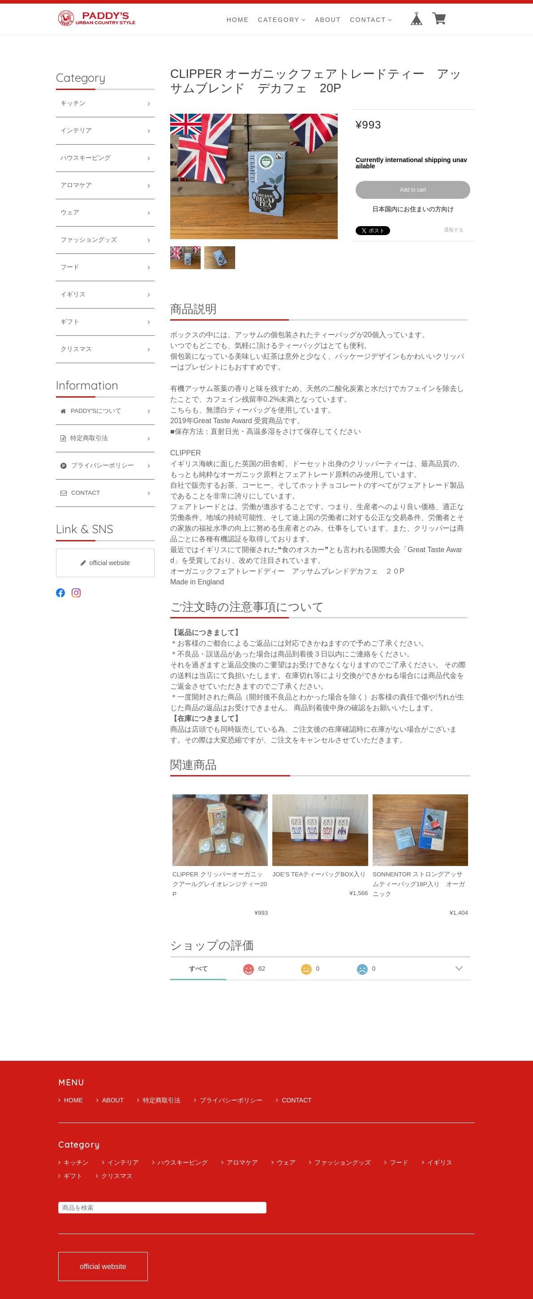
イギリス (73, 294)
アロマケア (76, 185)
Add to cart (413, 190)
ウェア (69, 212)
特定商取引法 (159, 1100)
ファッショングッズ (88, 239)
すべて (198, 968)
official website (105, 562)
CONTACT (371, 19)
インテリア (76, 130)
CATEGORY (282, 19)
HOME (238, 19)
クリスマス (76, 349)
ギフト (69, 321)
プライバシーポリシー (228, 1100)
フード (69, 267)
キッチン (73, 103)
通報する (454, 229)
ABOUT (328, 19)
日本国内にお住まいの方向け (413, 209)
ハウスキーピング (85, 157)
